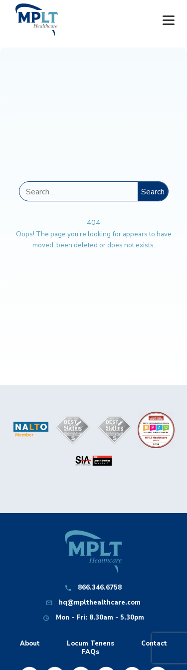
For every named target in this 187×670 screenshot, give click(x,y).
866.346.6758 (100, 588)
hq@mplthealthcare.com (100, 603)
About (30, 644)
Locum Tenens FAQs (90, 648)
